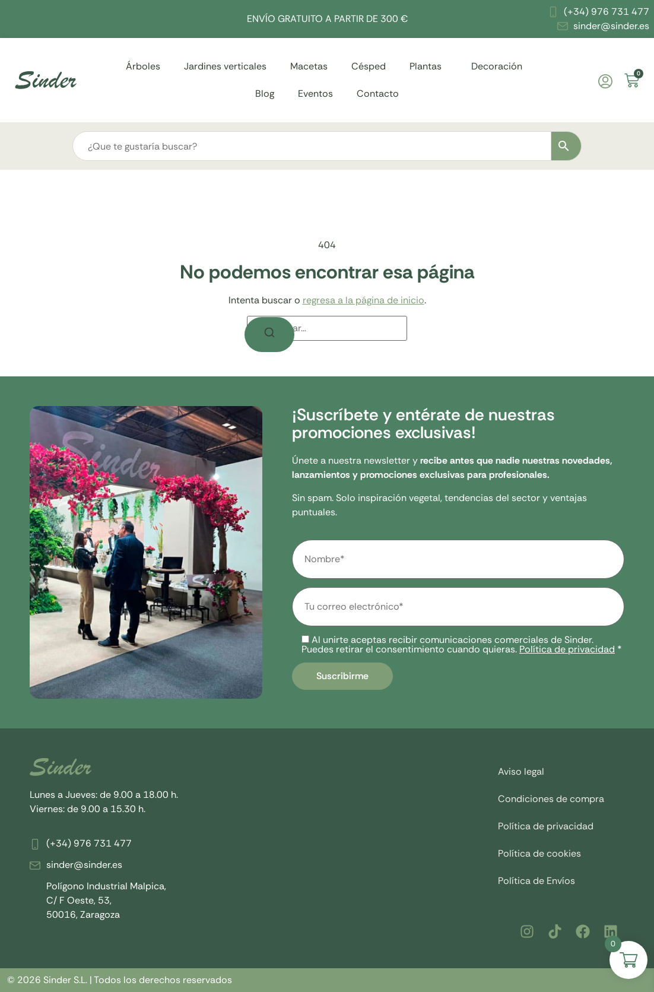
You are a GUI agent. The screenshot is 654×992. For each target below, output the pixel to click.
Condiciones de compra (551, 799)
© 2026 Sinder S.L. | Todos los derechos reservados (119, 980)
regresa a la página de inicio (363, 300)
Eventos (315, 93)
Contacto (378, 93)
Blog (264, 93)
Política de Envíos (536, 880)
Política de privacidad (567, 649)
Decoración (499, 66)
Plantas (428, 66)
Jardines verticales (225, 66)
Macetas (309, 66)
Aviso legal (521, 771)
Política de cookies (539, 853)
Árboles (143, 66)
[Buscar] (269, 334)
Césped (368, 66)
